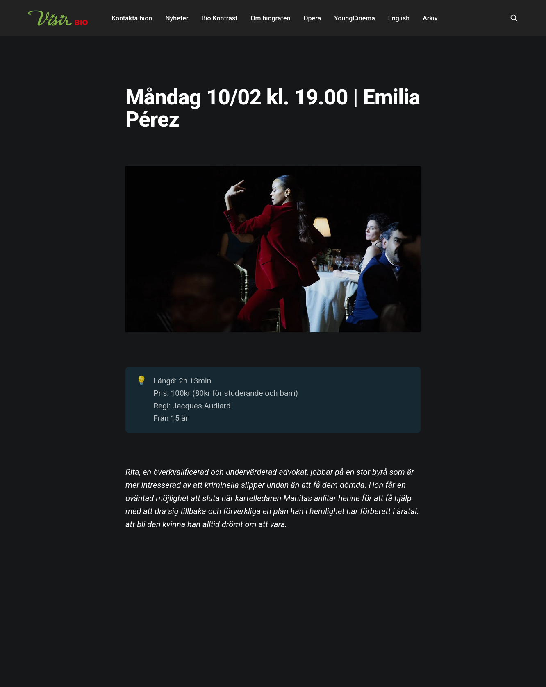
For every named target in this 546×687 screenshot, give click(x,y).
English (399, 18)
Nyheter (176, 18)
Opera (312, 18)
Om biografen (270, 18)
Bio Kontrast (219, 18)
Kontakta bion (131, 18)
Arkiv (430, 18)
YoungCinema (354, 18)
